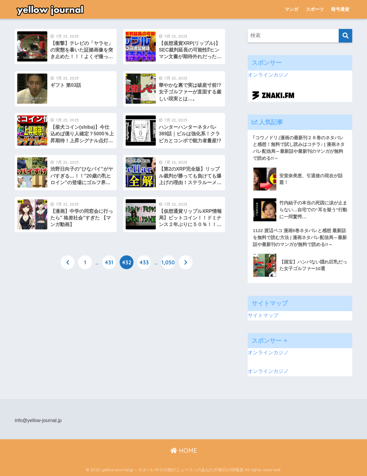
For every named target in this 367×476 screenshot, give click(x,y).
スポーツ (315, 9)
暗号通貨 (340, 9)
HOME (183, 450)
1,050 (168, 262)
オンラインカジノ (268, 75)
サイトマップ (263, 315)
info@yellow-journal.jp (38, 420)
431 (109, 262)
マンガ (291, 9)
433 (144, 262)
